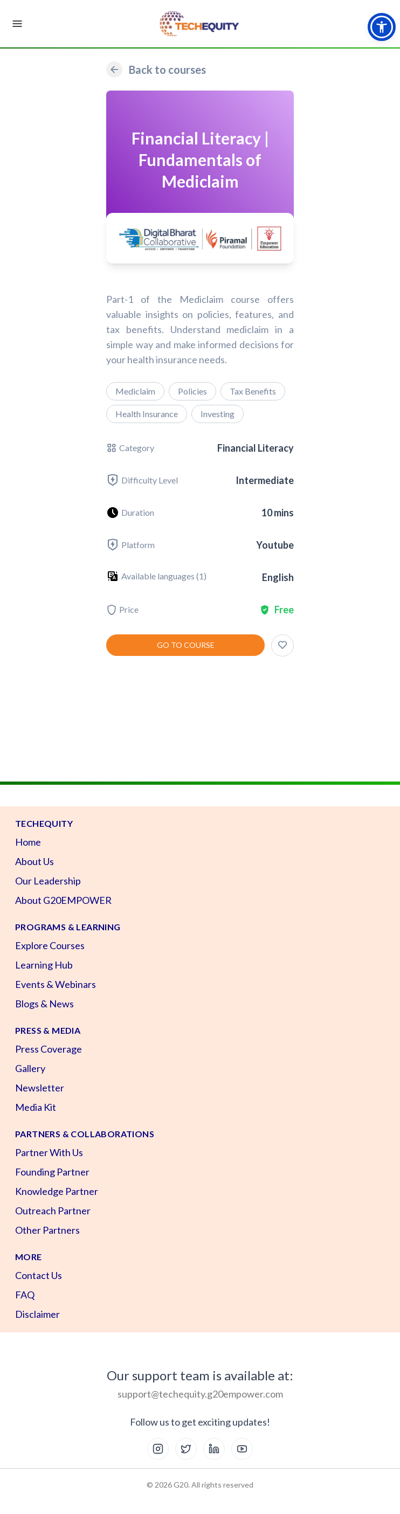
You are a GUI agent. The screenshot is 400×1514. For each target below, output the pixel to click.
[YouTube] (242, 1449)
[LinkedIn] (214, 1449)
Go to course (186, 644)
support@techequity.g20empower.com (200, 1394)
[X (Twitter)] (186, 1449)
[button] (381, 27)
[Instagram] (158, 1449)
